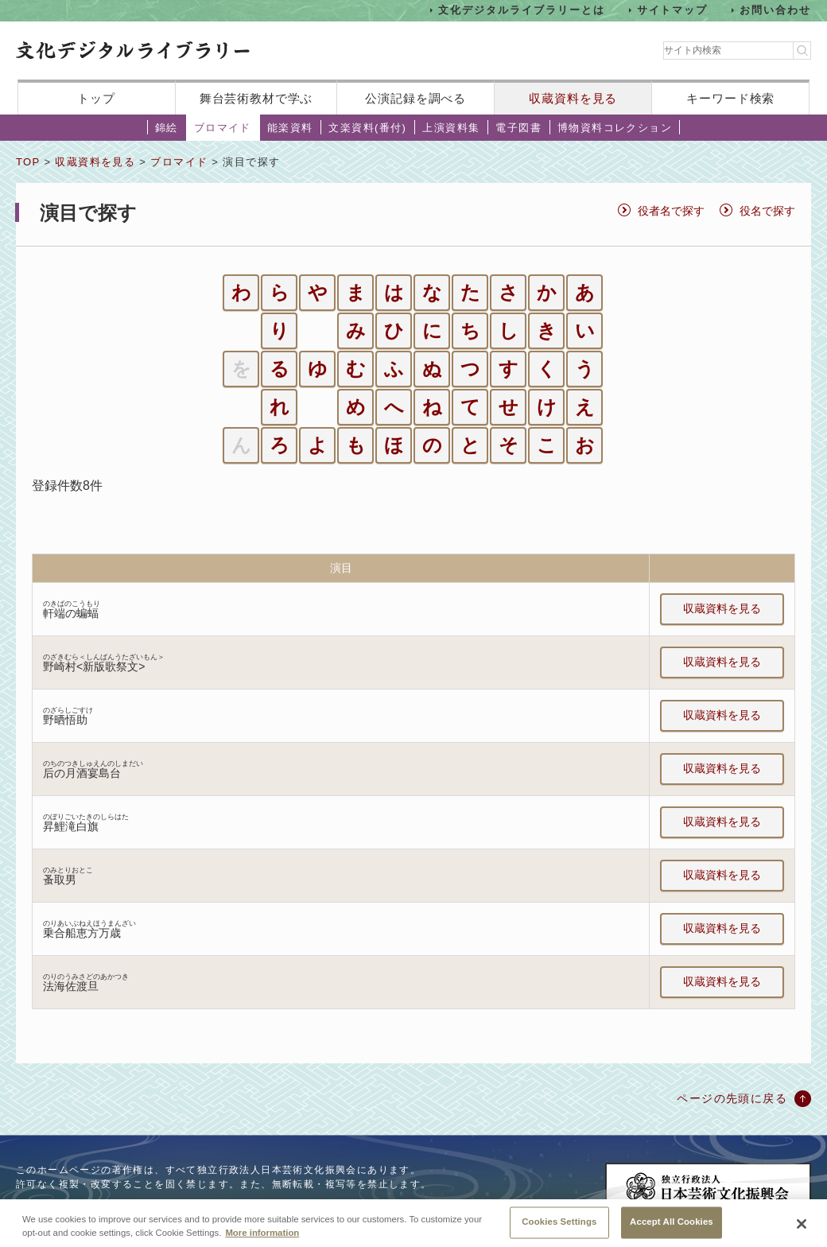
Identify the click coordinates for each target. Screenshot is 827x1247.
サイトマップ (673, 10)
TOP (28, 162)
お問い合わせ (775, 10)
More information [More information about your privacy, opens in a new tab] (262, 1241)
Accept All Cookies (671, 1229)
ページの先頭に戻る (732, 1098)
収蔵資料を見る (573, 98)
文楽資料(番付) (367, 128)
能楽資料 (290, 128)
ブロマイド (222, 128)
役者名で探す (671, 210)
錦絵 (166, 128)
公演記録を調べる (415, 98)
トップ (96, 98)
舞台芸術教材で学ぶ (256, 98)
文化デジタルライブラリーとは (521, 10)
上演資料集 (451, 128)
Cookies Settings (559, 1229)
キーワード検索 (730, 98)
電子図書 (518, 128)
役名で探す (767, 210)
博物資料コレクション (614, 128)
